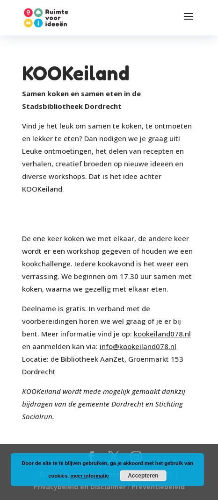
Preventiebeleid (158, 486)
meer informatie (89, 476)
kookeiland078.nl (162, 333)
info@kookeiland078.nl (138, 346)
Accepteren (143, 475)
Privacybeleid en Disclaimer (79, 486)
